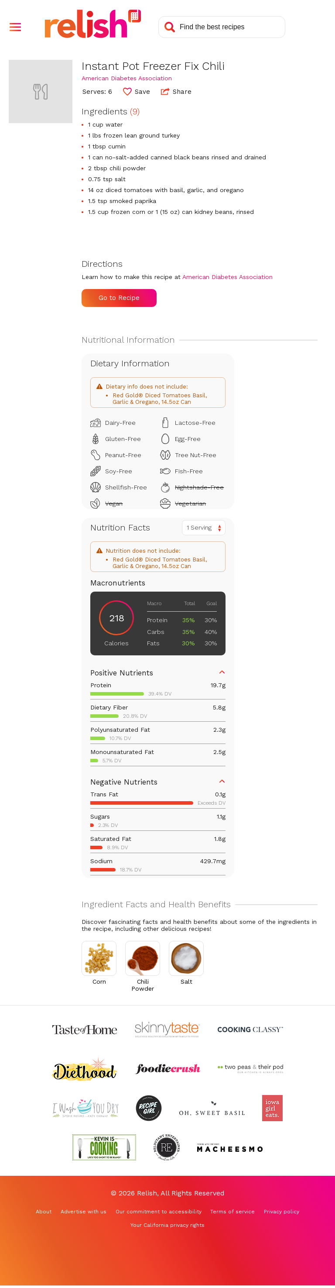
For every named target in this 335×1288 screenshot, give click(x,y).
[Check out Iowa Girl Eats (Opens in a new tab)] (272, 1108)
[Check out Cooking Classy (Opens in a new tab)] (250, 1029)
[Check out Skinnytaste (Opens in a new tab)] (167, 1029)
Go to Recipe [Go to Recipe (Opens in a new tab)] (119, 298)
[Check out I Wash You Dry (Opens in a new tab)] (85, 1108)
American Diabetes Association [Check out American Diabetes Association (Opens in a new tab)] (127, 78)
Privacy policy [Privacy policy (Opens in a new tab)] (281, 1212)
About (43, 1212)
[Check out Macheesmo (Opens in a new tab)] (230, 1147)
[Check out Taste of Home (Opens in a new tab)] (84, 1029)
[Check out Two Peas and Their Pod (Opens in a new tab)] (250, 1069)
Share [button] (176, 91)
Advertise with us (83, 1212)
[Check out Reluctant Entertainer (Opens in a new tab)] (167, 1147)
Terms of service (232, 1212)
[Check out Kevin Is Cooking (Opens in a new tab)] (104, 1147)
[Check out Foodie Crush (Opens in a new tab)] (167, 1069)
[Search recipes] (221, 27)
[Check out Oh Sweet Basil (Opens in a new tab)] (212, 1108)
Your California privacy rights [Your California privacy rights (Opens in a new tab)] (167, 1225)
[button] (15, 27)
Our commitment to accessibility (159, 1212)
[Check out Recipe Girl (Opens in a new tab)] (149, 1108)
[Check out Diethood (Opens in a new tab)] (84, 1069)
